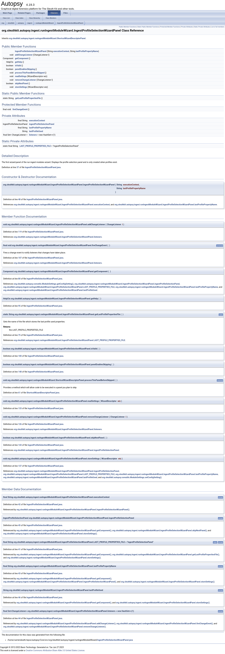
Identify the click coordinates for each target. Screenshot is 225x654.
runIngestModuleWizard (45, 23)
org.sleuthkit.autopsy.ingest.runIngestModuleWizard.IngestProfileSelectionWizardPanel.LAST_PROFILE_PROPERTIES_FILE (59, 287)
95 (19, 306)
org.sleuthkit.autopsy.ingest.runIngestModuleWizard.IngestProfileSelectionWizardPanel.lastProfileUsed (50, 290)
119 (20, 232)
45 (19, 525)
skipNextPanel (21, 83)
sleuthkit (11, 23)
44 (19, 618)
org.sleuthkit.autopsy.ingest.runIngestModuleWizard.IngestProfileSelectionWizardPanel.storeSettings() (50, 533)
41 (19, 549)
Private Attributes (187, 27)
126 (20, 424)
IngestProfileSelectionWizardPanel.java (43, 167)
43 (19, 573)
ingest (29, 23)
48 (19, 199)
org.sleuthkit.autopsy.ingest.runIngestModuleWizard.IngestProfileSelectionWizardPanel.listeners (58, 237)
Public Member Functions (127, 27)
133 (20, 408)
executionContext (61, 51)
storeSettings (21, 87)
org (3, 23)
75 (19, 335)
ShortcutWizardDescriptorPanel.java (43, 392)
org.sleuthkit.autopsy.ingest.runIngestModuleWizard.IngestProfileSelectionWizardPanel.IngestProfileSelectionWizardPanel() (73, 509)
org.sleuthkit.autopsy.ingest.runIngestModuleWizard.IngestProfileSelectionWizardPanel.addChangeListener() (66, 623)
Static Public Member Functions (148, 27)
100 (20, 356)
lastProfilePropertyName (87, 51)
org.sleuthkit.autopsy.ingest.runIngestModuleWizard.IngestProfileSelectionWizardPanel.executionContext (62, 204)
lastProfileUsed (36, 131)
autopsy (21, 23)
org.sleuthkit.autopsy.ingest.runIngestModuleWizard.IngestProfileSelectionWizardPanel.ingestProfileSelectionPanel (127, 284)
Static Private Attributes (202, 27)
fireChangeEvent (19, 109)
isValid (18, 65)
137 (20, 466)
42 (19, 504)
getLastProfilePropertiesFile (28, 98)
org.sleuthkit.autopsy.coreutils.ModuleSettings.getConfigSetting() (43, 284)
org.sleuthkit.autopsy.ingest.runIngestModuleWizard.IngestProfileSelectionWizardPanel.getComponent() (64, 530)
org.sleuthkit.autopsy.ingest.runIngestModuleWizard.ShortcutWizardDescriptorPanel (47, 38)
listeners (33, 135)
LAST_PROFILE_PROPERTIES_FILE (35, 146)
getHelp (18, 62)
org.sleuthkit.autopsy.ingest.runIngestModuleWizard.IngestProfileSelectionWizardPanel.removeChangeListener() (54, 627)
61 (19, 392)
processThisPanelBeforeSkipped (29, 73)
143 (20, 445)
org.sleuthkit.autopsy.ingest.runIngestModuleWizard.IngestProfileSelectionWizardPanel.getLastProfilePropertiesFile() (165, 554)
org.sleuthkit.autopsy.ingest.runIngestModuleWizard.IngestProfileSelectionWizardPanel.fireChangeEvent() (164, 623)
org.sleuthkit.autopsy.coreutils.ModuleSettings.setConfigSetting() (131, 477)
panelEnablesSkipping (25, 69)
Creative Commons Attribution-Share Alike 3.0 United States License (55, 650)
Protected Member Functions (170, 27)
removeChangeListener (25, 80)
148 (20, 372)
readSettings (20, 76)
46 (19, 597)
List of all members (217, 27)
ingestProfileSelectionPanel (41, 124)
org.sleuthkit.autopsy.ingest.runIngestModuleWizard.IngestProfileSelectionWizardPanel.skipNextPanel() (159, 530)
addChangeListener (23, 55)
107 (20, 258)
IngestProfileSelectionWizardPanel (70, 23)
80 (19, 279)
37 (18, 167)
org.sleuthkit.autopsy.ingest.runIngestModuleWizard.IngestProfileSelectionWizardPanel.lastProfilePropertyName (166, 204)
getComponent (21, 58)
